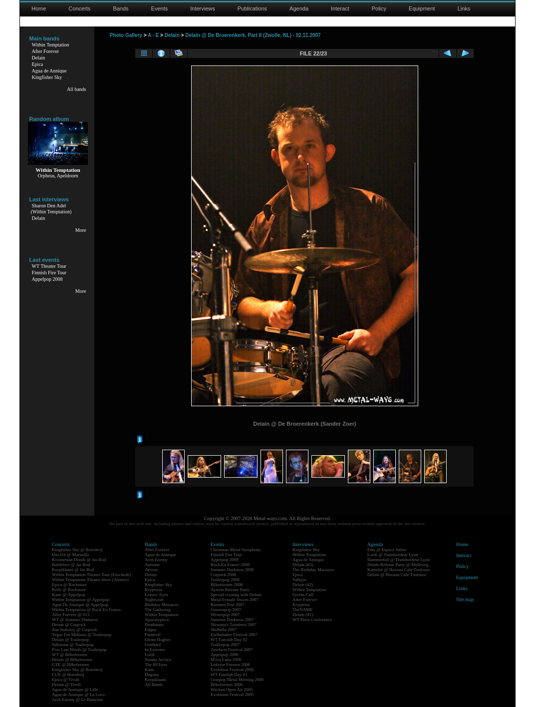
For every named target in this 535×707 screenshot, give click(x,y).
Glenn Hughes (158, 639)
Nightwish (154, 599)
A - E (153, 35)
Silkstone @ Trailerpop (73, 644)
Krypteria (153, 589)
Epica (37, 64)
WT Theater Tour (49, 266)
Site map (465, 599)
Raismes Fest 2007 (228, 604)
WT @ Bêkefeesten (69, 654)
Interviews (202, 8)
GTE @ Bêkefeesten (70, 664)
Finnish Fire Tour (49, 272)
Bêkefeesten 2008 (227, 584)
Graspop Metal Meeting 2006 (237, 679)
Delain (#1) (302, 614)
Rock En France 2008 (230, 564)
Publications (252, 8)
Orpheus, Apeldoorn (57, 175)
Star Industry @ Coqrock (74, 629)
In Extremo (155, 649)
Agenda (298, 8)
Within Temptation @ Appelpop (80, 599)
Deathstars (154, 624)
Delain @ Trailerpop (70, 639)
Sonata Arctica (158, 659)
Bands (120, 8)
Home (38, 8)
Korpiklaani (155, 679)
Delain (38, 57)
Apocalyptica (157, 619)
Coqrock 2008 (223, 574)
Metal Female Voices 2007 (235, 599)
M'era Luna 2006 (226, 659)
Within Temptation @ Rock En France (86, 609)
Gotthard (153, 644)
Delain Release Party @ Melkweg (397, 564)
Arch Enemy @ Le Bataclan (77, 699)
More (80, 230)
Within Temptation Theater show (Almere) (90, 579)
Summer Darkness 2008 (232, 569)
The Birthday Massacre (313, 569)
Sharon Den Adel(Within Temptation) (51, 208)
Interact (340, 8)
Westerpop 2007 (225, 614)
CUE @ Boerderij (68, 674)
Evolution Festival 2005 (232, 694)
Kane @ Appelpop (68, 594)
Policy (379, 8)
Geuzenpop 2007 (226, 609)
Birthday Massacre (162, 604)
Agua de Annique (49, 70)
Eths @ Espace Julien (386, 549)
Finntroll (153, 634)
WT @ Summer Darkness (75, 619)
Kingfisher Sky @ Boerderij (77, 549)
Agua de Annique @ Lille (75, 689)
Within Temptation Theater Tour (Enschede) (91, 574)
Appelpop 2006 (225, 654)
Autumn (152, 564)
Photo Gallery (126, 35)
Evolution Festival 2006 (232, 669)
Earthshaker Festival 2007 (234, 634)
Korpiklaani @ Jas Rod (73, 569)
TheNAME (302, 609)
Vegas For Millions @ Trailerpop (81, 634)
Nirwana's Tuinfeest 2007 (234, 624)
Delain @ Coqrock (69, 624)
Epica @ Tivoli (65, 679)
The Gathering (158, 609)
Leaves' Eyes (156, 594)
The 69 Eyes (156, 664)
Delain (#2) (302, 584)
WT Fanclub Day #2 (229, 639)
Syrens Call (302, 594)
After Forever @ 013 (71, 614)
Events (159, 8)
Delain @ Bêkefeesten (72, 659)
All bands (76, 89)
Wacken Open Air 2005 (232, 689)
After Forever (45, 51)
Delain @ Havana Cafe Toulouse (396, 574)
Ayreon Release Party (230, 589)
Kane (149, 669)
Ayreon (151, 569)
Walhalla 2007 (224, 629)
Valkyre (299, 579)
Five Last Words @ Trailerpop (79, 649)
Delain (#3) (302, 564)
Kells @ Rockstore (69, 589)
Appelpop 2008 (47, 279)
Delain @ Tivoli (66, 684)
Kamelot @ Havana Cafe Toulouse (398, 569)
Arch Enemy (156, 559)
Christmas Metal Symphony (236, 549)
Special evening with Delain (236, 594)
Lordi (150, 654)
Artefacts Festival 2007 (232, 649)
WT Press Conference (312, 619)
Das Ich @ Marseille (70, 554)
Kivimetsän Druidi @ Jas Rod (79, 559)
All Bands (154, 684)
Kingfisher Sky (47, 77)
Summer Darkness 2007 (232, 619)
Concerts (79, 8)
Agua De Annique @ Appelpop (80, 604)
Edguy (151, 629)
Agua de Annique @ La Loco (78, 694)
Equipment (422, 8)
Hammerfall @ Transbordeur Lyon (398, 559)
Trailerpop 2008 (225, 579)
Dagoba (152, 674)
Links (464, 8)
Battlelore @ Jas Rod (71, 564)
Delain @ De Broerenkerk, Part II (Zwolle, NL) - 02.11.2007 (253, 35)
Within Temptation (50, 44)
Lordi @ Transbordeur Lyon (392, 554)
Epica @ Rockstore (69, 584)
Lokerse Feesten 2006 (230, 664)
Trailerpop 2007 (225, 644)
